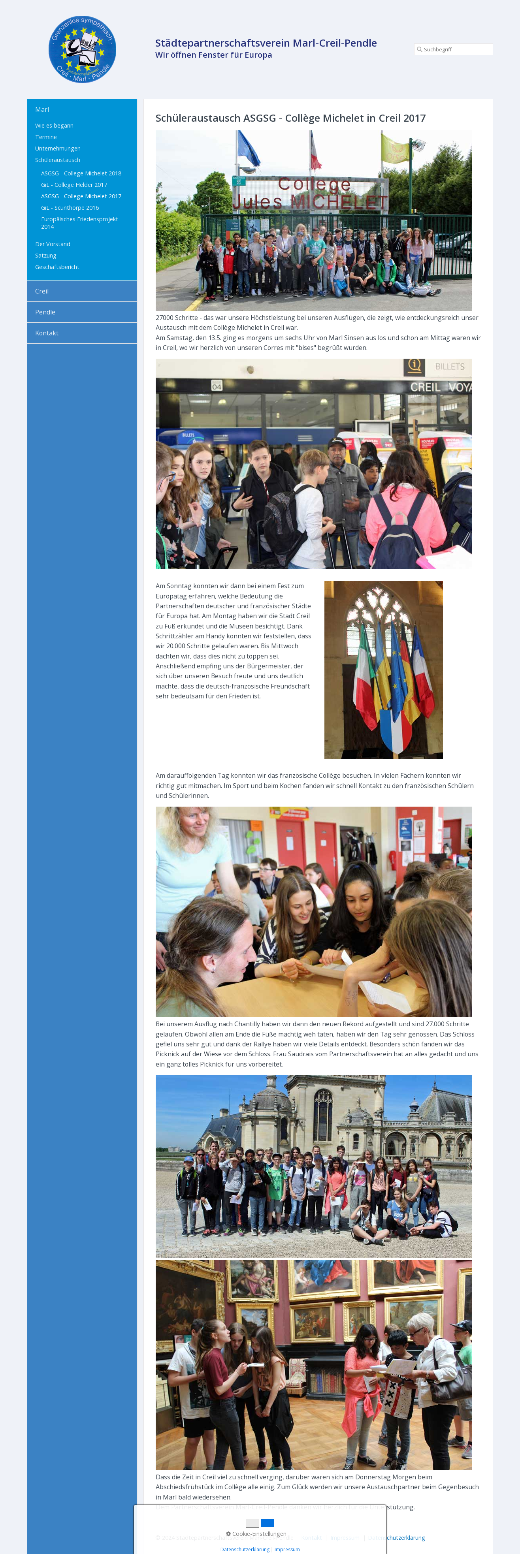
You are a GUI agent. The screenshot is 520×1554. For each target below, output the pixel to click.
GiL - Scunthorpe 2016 (70, 207)
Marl (42, 109)
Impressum (345, 1537)
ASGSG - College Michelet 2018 (81, 173)
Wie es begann (54, 125)
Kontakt (46, 333)
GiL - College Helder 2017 (74, 184)
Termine (46, 137)
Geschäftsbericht (57, 267)
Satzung (46, 255)
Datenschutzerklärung (396, 1537)
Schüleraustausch (57, 160)
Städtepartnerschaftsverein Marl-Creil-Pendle (266, 43)
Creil (42, 291)
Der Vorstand (52, 244)
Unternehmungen (58, 148)
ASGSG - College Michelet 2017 (81, 196)
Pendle (45, 312)
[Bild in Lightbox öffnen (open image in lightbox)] (314, 220)
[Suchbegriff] (453, 49)
